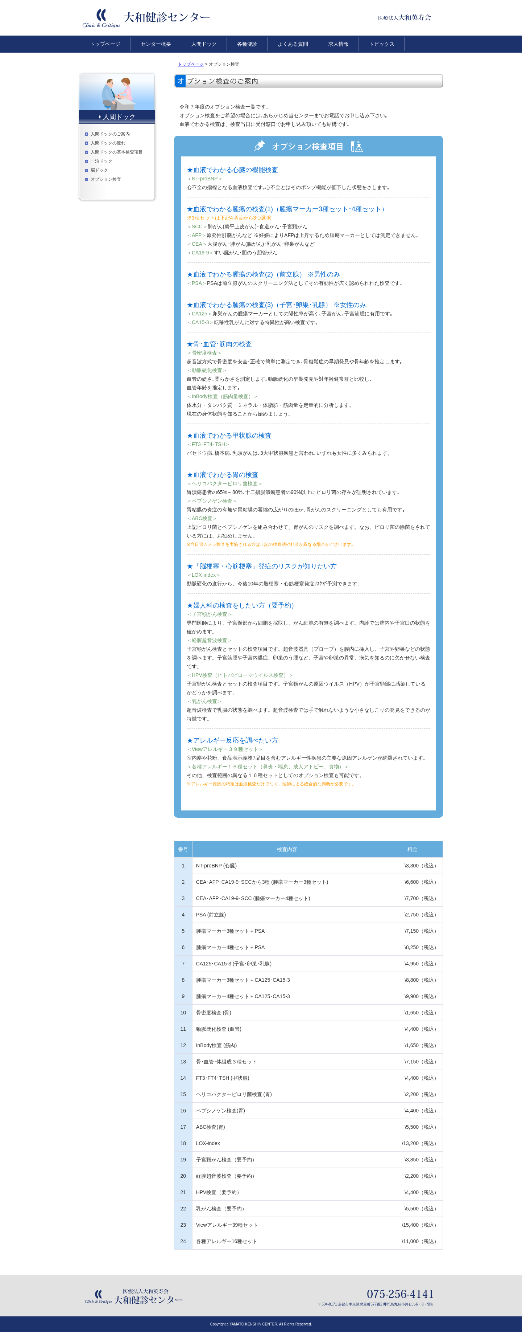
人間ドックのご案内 (110, 133)
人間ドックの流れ (108, 143)
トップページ (191, 64)
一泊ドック (101, 161)
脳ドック (99, 170)
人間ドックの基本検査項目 (117, 152)
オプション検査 (106, 179)
